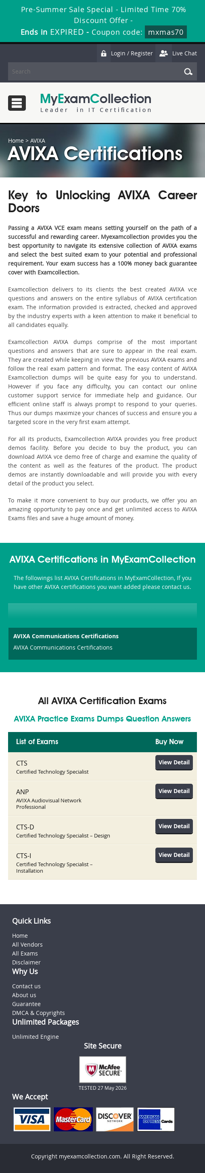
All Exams (25, 953)
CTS (21, 763)
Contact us (26, 986)
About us (24, 995)
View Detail (174, 762)
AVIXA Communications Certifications (66, 636)
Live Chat (176, 53)
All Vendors (27, 944)
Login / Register (124, 53)
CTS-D (25, 827)
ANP (22, 791)
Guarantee (26, 1004)
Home (16, 140)
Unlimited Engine (35, 1036)
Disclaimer (26, 962)
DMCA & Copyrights (38, 1013)
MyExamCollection (95, 103)
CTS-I (23, 855)
